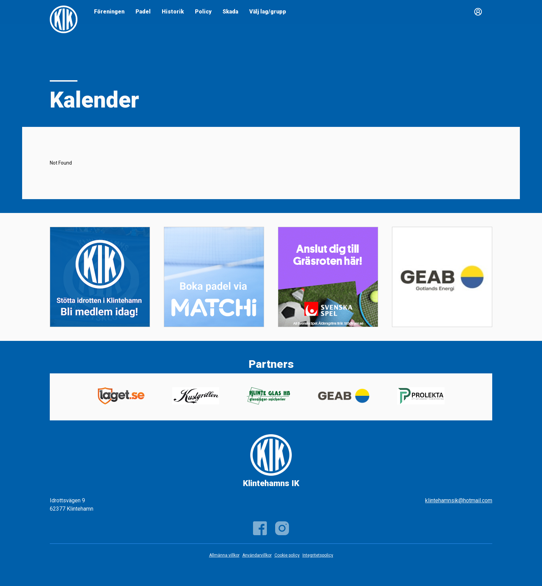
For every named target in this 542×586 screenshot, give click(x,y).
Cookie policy (287, 555)
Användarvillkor (257, 555)
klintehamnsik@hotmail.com (458, 500)
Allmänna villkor (224, 555)
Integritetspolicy (317, 555)
